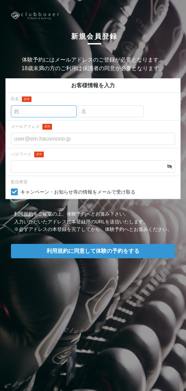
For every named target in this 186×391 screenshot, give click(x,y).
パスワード (27, 154)
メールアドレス (31, 127)
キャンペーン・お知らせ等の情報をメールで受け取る (78, 192)
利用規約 (23, 214)
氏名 (21, 99)
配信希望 (19, 182)
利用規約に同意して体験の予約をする (93, 251)
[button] (169, 166)
